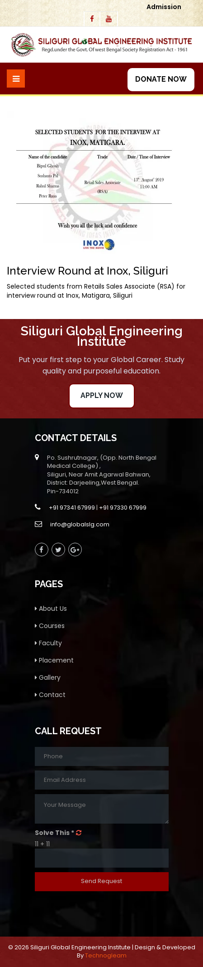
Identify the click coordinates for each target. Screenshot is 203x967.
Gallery (48, 677)
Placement (54, 660)
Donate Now (161, 79)
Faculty (48, 643)
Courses (50, 625)
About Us (51, 608)
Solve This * (54, 832)
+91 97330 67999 (122, 507)
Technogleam (106, 955)
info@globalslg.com (79, 524)
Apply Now (101, 395)
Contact (50, 694)
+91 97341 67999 (72, 507)
